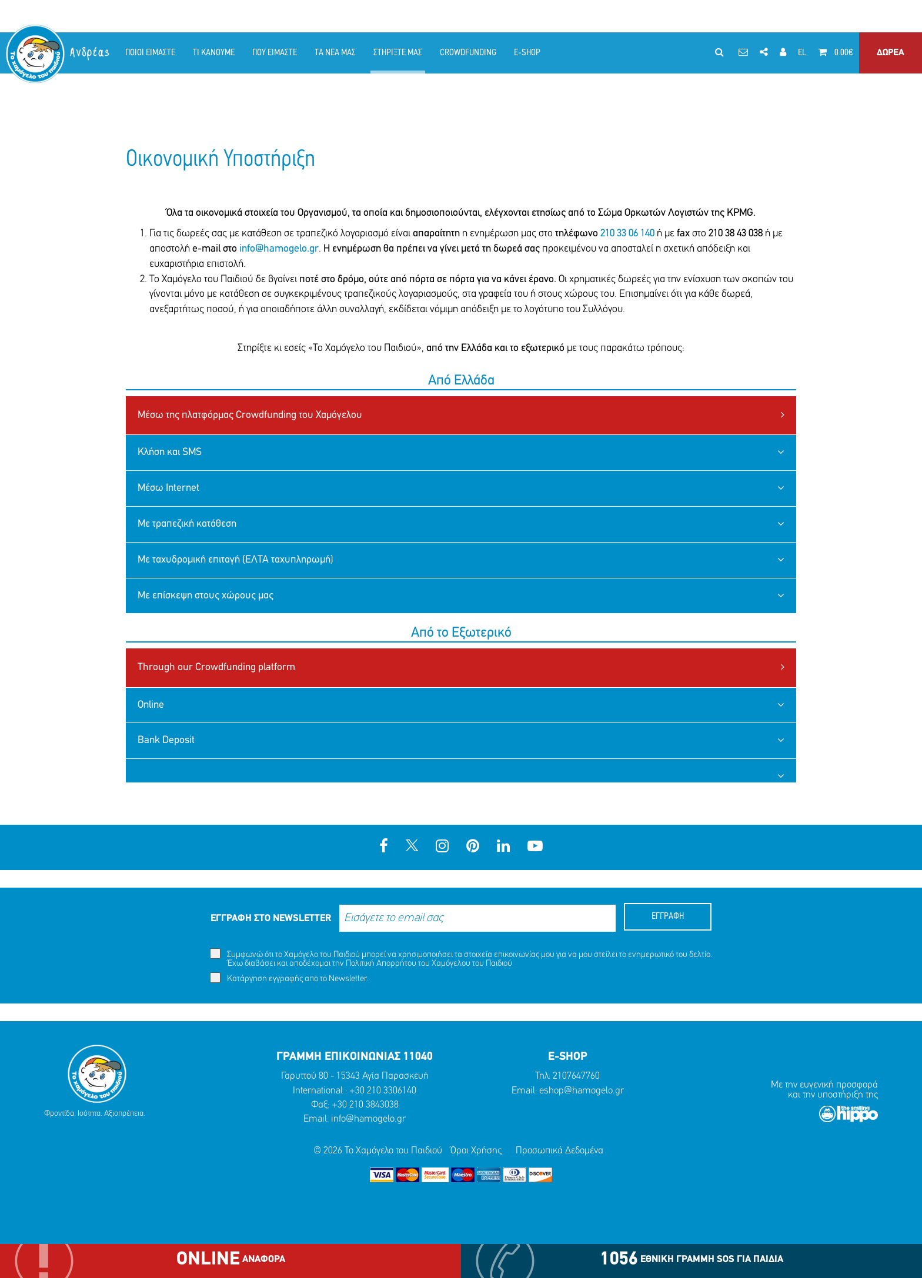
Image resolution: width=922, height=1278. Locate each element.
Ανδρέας (91, 53)
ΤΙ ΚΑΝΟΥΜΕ (214, 53)
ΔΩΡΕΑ (890, 53)
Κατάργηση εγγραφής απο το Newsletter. (289, 977)
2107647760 (576, 1076)
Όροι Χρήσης (476, 1151)
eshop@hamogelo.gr (581, 1091)
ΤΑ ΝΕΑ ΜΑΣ (335, 53)
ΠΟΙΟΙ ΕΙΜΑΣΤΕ (150, 53)
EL (802, 53)
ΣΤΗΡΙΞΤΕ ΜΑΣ (397, 53)
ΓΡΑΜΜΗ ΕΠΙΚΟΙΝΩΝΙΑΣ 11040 (354, 1057)
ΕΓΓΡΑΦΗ (668, 916)
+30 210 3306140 (382, 1091)
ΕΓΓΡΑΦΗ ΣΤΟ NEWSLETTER (271, 919)
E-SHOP (527, 53)
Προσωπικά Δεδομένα (559, 1151)
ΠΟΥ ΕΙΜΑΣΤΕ (274, 53)
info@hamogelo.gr (279, 249)
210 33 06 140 (626, 233)
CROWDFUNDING (468, 53)
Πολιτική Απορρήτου (381, 963)
